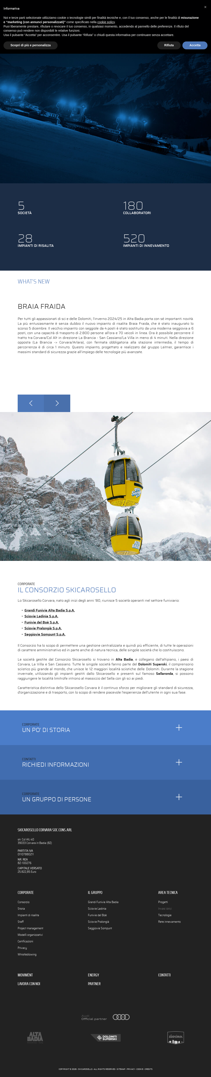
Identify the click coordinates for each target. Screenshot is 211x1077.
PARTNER (94, 984)
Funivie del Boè (97, 915)
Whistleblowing (27, 954)
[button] (205, 6)
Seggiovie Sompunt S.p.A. (44, 634)
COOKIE (139, 1069)
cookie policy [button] (106, 22)
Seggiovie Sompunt (100, 928)
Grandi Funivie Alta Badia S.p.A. (49, 610)
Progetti (163, 902)
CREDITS (149, 1069)
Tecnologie (165, 915)
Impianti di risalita (28, 915)
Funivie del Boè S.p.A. (41, 622)
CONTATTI (164, 975)
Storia (21, 908)
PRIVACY (131, 1069)
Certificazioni (25, 941)
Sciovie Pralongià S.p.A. (43, 628)
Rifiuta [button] (169, 45)
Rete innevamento (169, 921)
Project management (30, 928)
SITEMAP (121, 1069)
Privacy (22, 948)
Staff (21, 921)
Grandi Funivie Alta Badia (103, 902)
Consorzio (23, 902)
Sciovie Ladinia (97, 908)
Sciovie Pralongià (98, 921)
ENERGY (93, 975)
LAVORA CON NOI (29, 984)
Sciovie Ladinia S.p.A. (41, 616)
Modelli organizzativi (30, 934)
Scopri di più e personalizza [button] (30, 45)
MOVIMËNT (25, 975)
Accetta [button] (195, 45)
